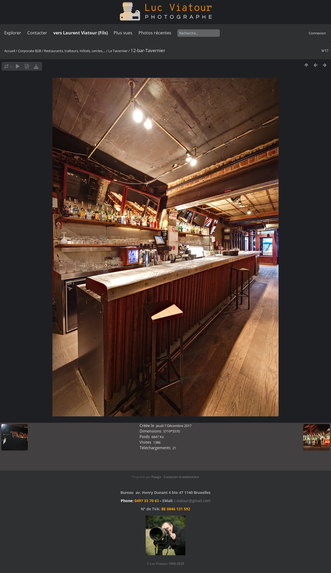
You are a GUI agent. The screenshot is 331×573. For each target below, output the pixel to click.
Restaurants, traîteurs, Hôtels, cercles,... (74, 50)
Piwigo (156, 477)
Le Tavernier (118, 50)
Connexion (317, 33)
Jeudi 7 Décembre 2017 (173, 425)
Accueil (9, 50)
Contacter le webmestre (181, 477)
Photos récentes (154, 33)
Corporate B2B (29, 50)
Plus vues (123, 33)
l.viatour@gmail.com (192, 500)
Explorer (12, 33)
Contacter (37, 33)
